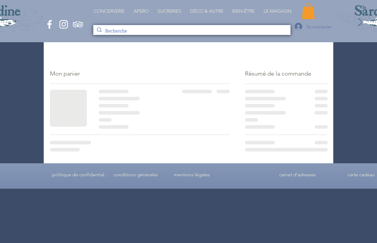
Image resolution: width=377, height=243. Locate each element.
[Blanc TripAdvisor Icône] (78, 24)
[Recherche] (191, 31)
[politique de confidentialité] (81, 175)
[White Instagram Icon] (63, 24)
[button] (277, 11)
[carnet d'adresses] (297, 174)
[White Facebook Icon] (49, 24)
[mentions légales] (192, 175)
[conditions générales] (136, 174)
